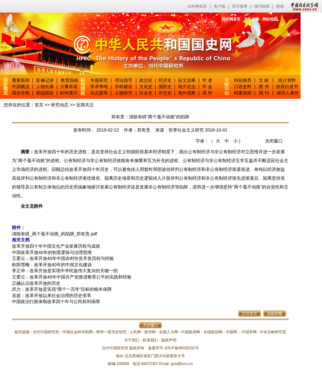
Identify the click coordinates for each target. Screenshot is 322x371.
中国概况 (21, 86)
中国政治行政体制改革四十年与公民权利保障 (56, 301)
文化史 (146, 86)
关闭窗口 (274, 140)
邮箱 (280, 6)
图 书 (264, 86)
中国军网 (249, 332)
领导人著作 (287, 92)
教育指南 (69, 80)
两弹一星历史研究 (111, 332)
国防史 (165, 86)
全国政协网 (212, 332)
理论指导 (123, 80)
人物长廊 (45, 86)
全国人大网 (168, 332)
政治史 (146, 80)
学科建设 (123, 86)
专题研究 (99, 80)
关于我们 (131, 340)
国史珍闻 (21, 92)
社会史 (146, 92)
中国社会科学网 (303, 6)
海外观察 (187, 92)
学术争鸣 (99, 86)
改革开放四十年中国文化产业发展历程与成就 (56, 246)
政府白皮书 (287, 86)
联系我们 (150, 340)
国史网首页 (231, 19)
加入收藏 (251, 19)
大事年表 (69, 86)
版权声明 (168, 340)
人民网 (135, 332)
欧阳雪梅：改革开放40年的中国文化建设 (52, 264)
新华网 (150, 332)
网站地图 (269, 19)
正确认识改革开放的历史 (36, 283)
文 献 (264, 80)
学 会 (207, 86)
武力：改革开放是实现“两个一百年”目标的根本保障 (62, 289)
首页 (39, 104)
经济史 (165, 80)
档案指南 (243, 92)
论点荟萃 (99, 92)
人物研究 (123, 92)
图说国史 (45, 92)
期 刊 (264, 92)
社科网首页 (197, 6)
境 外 (207, 92)
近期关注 (85, 104)
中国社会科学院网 (78, 332)
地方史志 (187, 86)
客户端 (219, 6)
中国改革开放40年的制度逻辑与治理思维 (52, 252)
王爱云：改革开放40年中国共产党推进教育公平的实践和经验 (71, 276)
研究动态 (60, 104)
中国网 (231, 332)
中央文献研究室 (273, 332)
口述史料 (243, 86)
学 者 (207, 80)
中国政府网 (190, 332)
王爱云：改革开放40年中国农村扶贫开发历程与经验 (63, 258)
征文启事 (187, 80)
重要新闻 (21, 80)
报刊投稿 (261, 6)
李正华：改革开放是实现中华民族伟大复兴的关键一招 (65, 270)
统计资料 (287, 80)
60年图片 (69, 92)
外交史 (165, 92)
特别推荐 (243, 80)
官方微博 (239, 6)
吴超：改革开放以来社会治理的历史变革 (51, 295)
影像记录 (45, 80)
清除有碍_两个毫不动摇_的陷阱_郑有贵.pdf (54, 233)
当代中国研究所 (46, 332)
